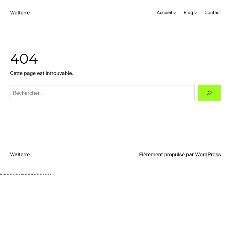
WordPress (208, 154)
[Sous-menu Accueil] (174, 12)
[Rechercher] (209, 93)
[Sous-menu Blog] (195, 12)
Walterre (20, 12)
